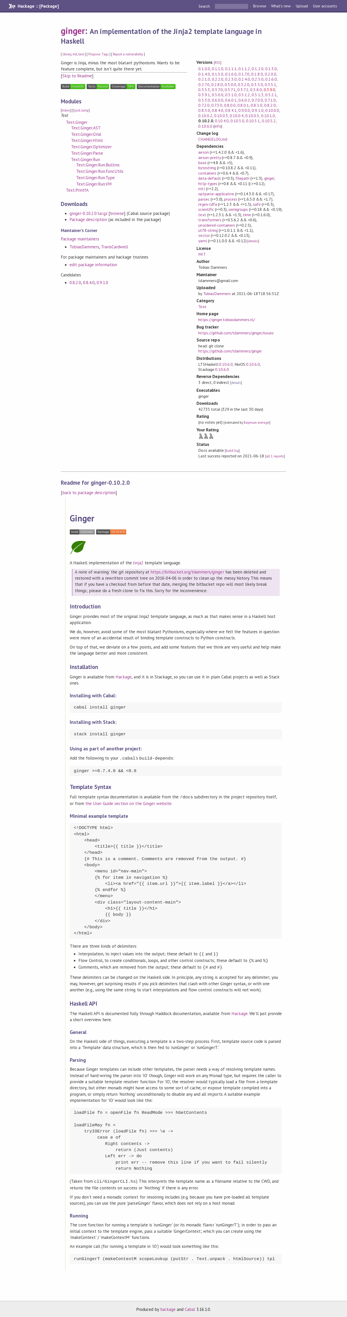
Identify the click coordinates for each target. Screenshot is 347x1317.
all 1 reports (275, 456)
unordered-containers (216, 225)
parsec (203, 199)
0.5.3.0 (204, 100)
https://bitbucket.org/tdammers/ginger (187, 572)
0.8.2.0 (75, 282)
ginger (73, 30)
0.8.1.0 (256, 105)
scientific (206, 209)
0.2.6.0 (271, 79)
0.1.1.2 (244, 68)
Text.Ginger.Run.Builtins (98, 165)
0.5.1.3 (257, 94)
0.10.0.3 (221, 115)
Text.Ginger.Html (87, 140)
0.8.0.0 (230, 105)
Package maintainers (80, 239)
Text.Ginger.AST (86, 128)
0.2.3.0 (231, 79)
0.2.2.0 (217, 79)
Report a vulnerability (128, 54)
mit (75, 54)
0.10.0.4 (237, 115)
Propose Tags (98, 54)
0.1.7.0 (243, 74)
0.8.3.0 (204, 110)
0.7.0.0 (257, 100)
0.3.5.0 (257, 84)
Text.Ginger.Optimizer (91, 147)
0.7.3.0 (216, 105)
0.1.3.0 (271, 68)
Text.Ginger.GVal (86, 134)
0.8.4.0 (89, 282)
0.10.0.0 (272, 110)
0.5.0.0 (217, 94)
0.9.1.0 (102, 282)
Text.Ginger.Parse (87, 153)
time (247, 214)
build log (232, 450)
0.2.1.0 (204, 79)
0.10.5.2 (269, 120)
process (230, 199)
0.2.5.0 (257, 79)
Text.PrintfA (77, 190)
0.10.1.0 (268, 115)
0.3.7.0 (217, 89)
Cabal (190, 1308)
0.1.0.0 (204, 68)
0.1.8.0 (257, 74)
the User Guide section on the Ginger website (123, 802)
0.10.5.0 (237, 120)
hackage (168, 1308)
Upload (302, 6)
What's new (281, 6)
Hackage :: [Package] (38, 6)
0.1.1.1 (231, 68)
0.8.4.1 (231, 110)
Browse (259, 6)
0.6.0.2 (244, 100)
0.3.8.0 (256, 89)
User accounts (325, 6)
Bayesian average (256, 422)
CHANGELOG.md (212, 139)
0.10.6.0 (205, 126)
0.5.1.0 (231, 94)
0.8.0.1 (243, 105)
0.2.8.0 (217, 84)
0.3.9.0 (269, 89)
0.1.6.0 (231, 74)
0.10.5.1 (253, 120)
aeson (203, 152)
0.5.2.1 (271, 94)
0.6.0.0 (217, 100)
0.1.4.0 (204, 74)
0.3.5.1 (270, 84)
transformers (209, 219)
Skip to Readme (77, 76)
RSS (217, 62)
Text (202, 306)
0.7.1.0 (270, 100)
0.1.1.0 (217, 68)
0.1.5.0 (217, 74)
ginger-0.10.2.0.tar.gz (89, 213)
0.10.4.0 (222, 120)
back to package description (89, 492)
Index (66, 110)
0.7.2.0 (203, 105)
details (253, 241)
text (81, 54)
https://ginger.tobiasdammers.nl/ (226, 319)
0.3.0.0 (230, 84)
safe (257, 204)
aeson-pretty (209, 157)
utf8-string (207, 230)
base (202, 162)
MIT (201, 254)
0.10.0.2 (205, 115)
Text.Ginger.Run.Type (95, 177)
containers (207, 173)
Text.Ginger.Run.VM (94, 184)
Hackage (123, 677)
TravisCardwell (114, 247)
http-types (207, 183)
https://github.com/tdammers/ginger (230, 350)
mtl (201, 188)
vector (204, 235)
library (67, 54)
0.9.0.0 (244, 110)
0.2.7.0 (203, 84)
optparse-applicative (216, 193)
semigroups (238, 209)
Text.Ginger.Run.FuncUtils (100, 171)
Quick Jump (81, 110)
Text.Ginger (76, 122)
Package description (88, 219)
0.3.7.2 (242, 89)
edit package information (93, 264)
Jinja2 (138, 563)
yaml (202, 240)
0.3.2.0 (243, 84)
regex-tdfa (207, 204)
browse (117, 213)
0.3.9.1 (204, 94)
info (217, 126)
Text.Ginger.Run (85, 159)
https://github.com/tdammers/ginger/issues (236, 332)
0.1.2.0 (257, 68)
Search (205, 6)
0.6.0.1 (231, 100)
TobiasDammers (84, 247)
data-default (209, 178)
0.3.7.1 (230, 89)
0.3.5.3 (204, 89)
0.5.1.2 (244, 94)
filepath (242, 178)
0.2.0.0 (270, 74)
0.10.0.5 (252, 115)
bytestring (207, 167)
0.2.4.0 (244, 79)
